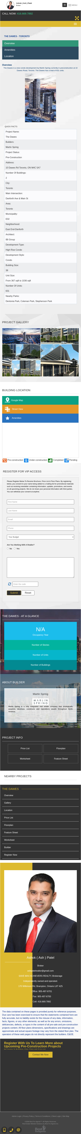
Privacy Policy (28, 1116)
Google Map (13, 400)
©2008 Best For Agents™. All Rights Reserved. (40, 1121)
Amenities (9, 49)
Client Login (56, 1116)
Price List (25, 748)
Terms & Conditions (42, 1116)
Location (9, 56)
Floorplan (60, 748)
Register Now (10, 855)
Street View (13, 409)
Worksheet (25, 759)
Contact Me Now (40, 1054)
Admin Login (16, 1116)
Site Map (65, 1116)
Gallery (7, 803)
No (11, 549)
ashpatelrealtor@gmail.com (40, 971)
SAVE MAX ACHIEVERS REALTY (40, 976)
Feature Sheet (61, 759)
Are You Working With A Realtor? (20, 545)
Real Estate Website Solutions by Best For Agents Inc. (40, 1124)
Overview (9, 43)
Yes (18, 549)
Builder (7, 847)
